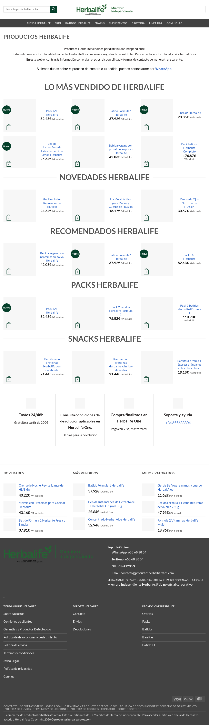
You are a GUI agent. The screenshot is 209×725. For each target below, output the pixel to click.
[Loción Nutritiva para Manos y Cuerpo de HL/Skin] (88, 206)
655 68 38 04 (137, 552)
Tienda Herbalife (39, 23)
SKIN (58, 23)
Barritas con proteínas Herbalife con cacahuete (52, 364)
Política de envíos (17, 708)
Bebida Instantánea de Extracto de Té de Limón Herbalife (52, 149)
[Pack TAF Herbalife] (19, 115)
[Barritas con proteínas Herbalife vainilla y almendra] (88, 367)
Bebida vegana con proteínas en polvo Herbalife (120, 149)
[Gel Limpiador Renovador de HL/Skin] (19, 206)
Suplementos (118, 23)
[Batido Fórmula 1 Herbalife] (88, 115)
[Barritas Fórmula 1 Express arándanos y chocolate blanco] (157, 367)
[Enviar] (53, 9)
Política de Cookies (84, 708)
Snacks (99, 23)
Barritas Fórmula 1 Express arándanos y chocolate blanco (189, 364)
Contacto (10, 706)
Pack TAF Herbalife (52, 112)
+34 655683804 (178, 423)
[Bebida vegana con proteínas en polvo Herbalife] (88, 152)
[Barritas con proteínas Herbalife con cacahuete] (19, 367)
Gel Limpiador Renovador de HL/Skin (52, 203)
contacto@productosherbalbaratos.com (147, 573)
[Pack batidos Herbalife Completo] (157, 152)
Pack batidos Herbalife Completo (189, 147)
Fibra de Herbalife (189, 112)
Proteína (138, 23)
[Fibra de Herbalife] (157, 115)
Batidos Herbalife (77, 23)
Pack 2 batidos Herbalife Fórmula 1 (120, 310)
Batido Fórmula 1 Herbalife (121, 112)
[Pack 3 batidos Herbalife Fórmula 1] (157, 313)
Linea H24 (155, 23)
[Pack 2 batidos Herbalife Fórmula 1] (88, 313)
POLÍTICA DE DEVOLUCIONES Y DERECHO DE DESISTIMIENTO (158, 706)
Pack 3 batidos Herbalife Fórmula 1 (189, 309)
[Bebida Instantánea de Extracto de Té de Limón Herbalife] (19, 152)
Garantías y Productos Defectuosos (90, 706)
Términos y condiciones (50, 708)
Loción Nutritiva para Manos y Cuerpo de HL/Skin (121, 203)
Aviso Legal (54, 706)
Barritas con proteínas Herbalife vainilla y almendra (121, 364)
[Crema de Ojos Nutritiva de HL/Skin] (157, 206)
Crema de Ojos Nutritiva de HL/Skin (189, 203)
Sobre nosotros (31, 706)
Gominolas (174, 23)
